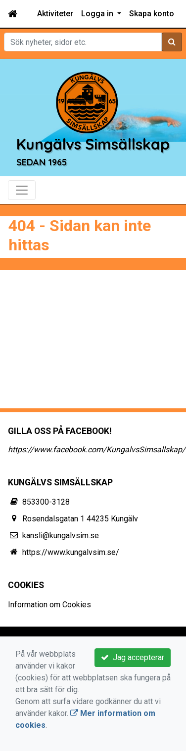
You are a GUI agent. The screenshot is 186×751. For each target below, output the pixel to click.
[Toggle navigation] (22, 190)
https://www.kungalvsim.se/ (70, 552)
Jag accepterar (132, 657)
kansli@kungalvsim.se (60, 535)
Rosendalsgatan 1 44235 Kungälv (80, 518)
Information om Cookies (49, 604)
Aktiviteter (55, 13)
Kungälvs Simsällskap (93, 144)
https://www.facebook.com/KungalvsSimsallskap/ (97, 449)
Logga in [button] (98, 13)
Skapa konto (151, 13)
